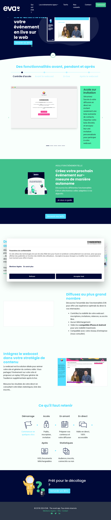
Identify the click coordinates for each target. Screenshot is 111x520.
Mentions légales (49, 511)
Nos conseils (76, 6)
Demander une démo (23, 43)
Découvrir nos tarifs (55, 216)
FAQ (59, 511)
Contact (88, 4)
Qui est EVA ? (32, 8)
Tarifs (65, 4)
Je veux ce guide (64, 200)
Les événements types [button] (48, 4)
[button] (8, 117)
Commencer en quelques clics (28, 433)
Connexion (101, 5)
